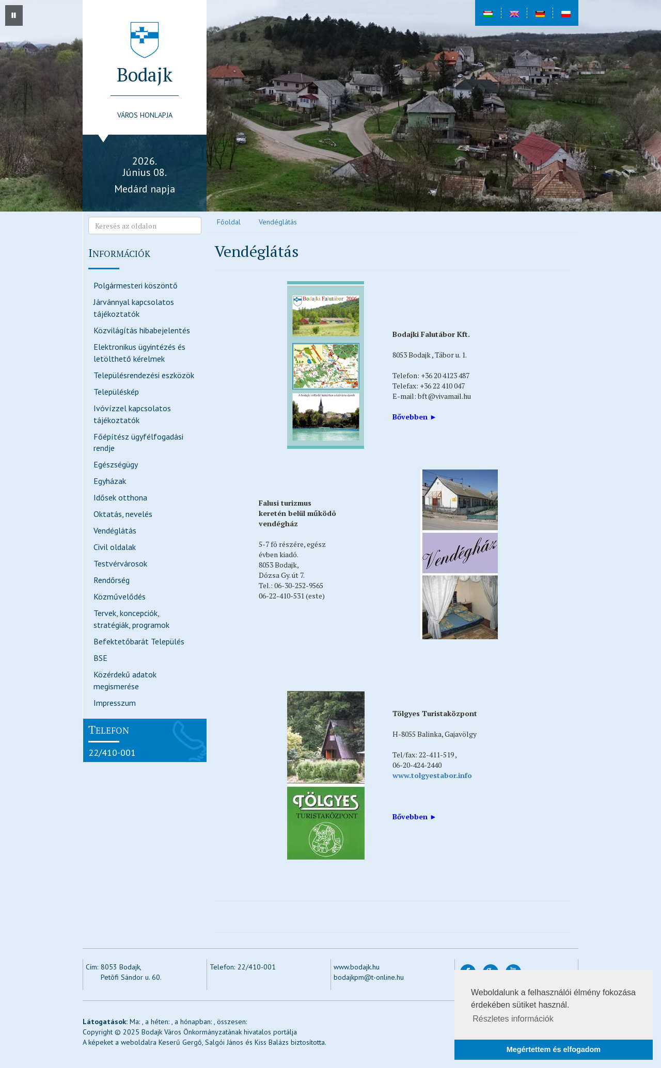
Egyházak (109, 481)
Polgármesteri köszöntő (135, 285)
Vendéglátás (114, 530)
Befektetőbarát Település (138, 641)
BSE (100, 658)
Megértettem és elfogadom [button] (554, 1049)
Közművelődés (119, 596)
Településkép (116, 391)
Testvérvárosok (120, 563)
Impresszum (114, 703)
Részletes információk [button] (513, 1018)
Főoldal (229, 221)
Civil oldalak (114, 547)
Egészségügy (115, 464)
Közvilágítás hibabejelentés (141, 330)
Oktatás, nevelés (122, 514)
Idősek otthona (120, 497)
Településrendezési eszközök (143, 375)
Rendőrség (111, 580)
